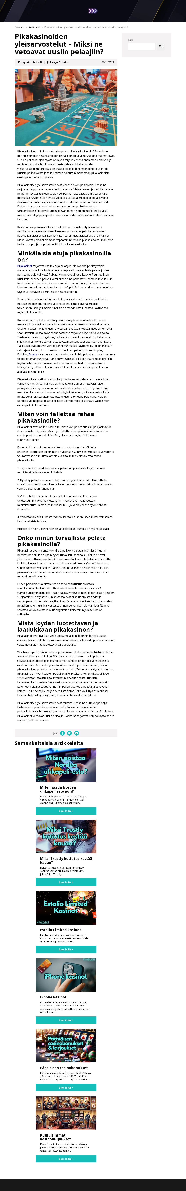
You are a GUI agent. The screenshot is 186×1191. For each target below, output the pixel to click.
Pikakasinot (24, 266)
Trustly (33, 354)
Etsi (130, 40)
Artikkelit (34, 27)
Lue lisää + (66, 811)
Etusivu (19, 27)
